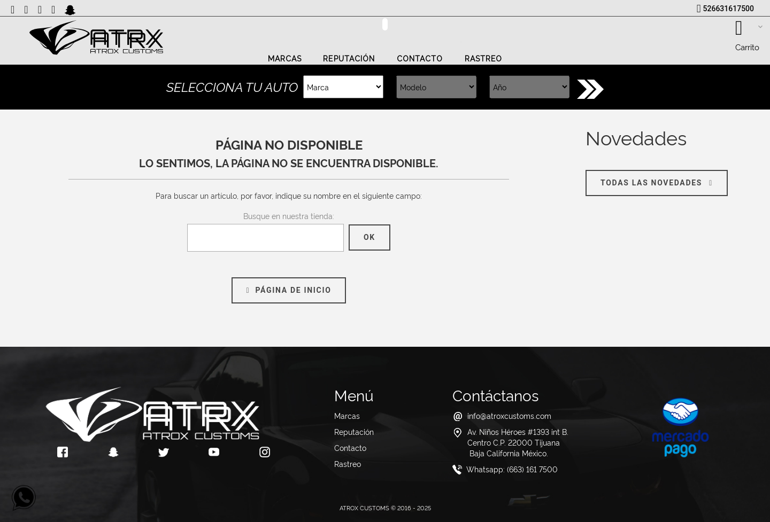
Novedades (636, 136)
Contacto (420, 58)
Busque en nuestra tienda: (288, 216)
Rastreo (484, 58)
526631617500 (728, 8)
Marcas (285, 58)
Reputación (349, 58)
